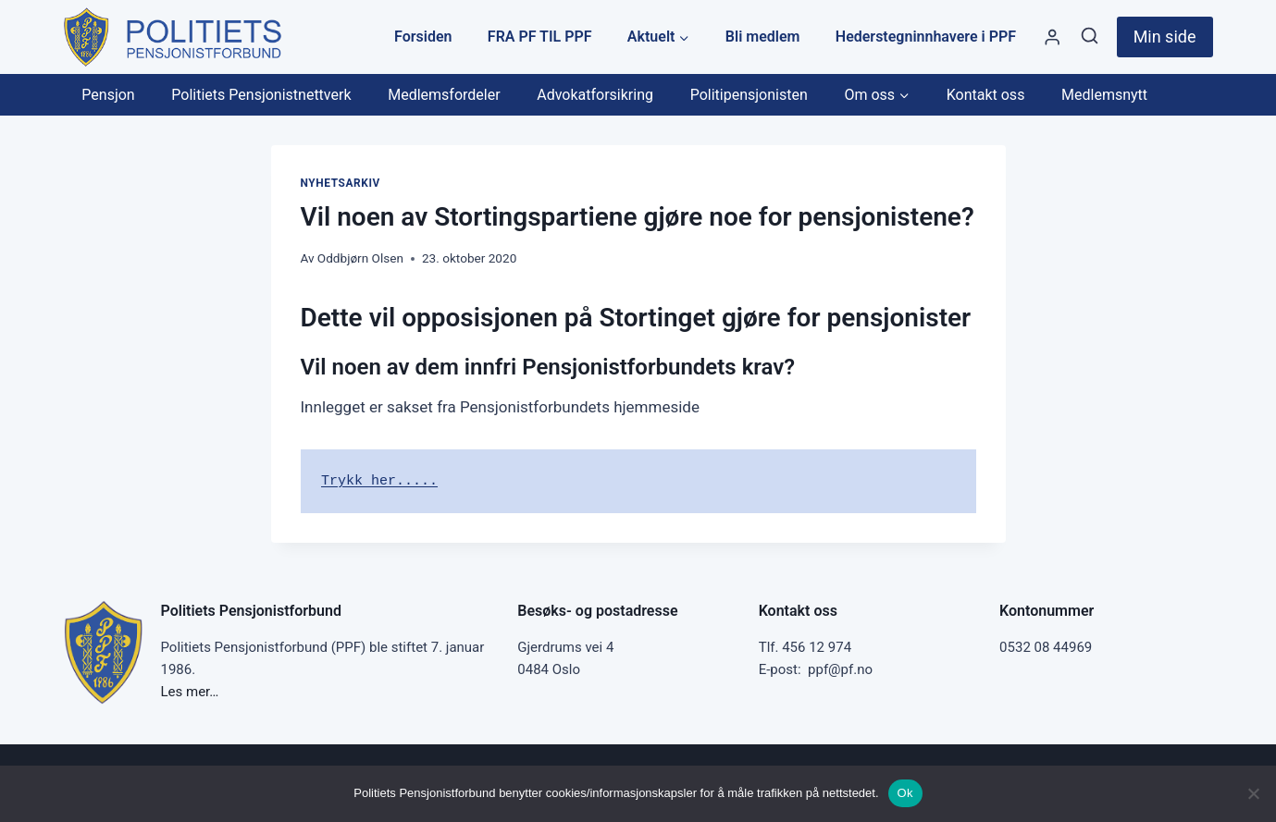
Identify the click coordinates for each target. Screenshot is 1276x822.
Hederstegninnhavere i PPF (926, 36)
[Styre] (1052, 37)
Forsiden (423, 36)
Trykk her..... (379, 481)
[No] (1253, 793)
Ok (905, 793)
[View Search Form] (1090, 36)
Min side (1165, 36)
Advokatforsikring (595, 95)
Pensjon (107, 95)
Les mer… (190, 691)
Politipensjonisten (749, 95)
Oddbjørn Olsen (360, 258)
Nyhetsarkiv (340, 183)
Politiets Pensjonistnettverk (261, 95)
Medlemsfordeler (444, 95)
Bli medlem (762, 36)
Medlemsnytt (1104, 95)
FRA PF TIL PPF (540, 36)
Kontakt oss (986, 95)
